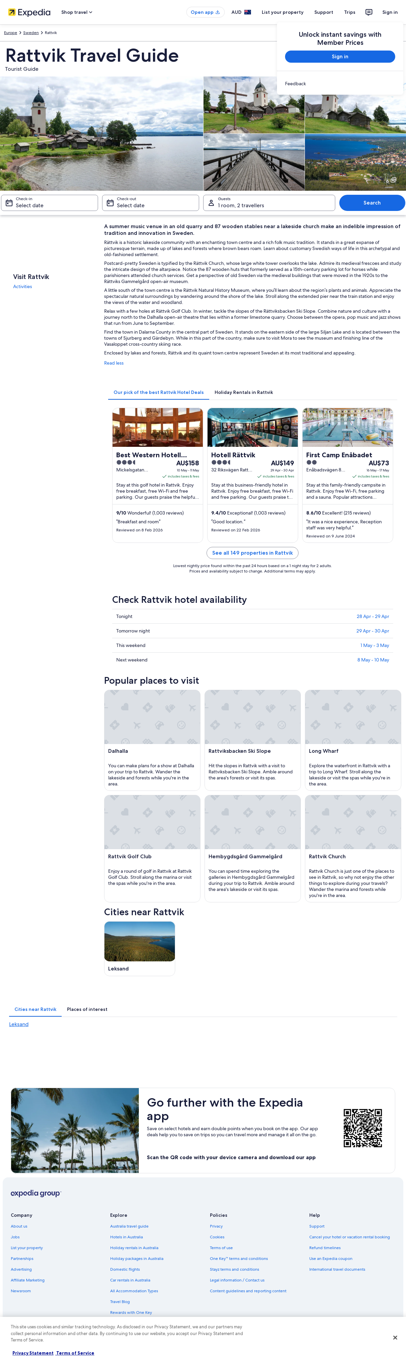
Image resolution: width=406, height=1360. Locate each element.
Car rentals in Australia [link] (130, 1280)
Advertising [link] (21, 1269)
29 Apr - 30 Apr (372, 631)
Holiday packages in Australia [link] (136, 1258)
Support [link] (316, 1226)
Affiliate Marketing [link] (27, 1280)
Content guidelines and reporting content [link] (248, 1291)
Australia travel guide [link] (129, 1226)
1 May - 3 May (375, 645)
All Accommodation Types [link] (134, 1291)
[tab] (158, 392)
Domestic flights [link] (125, 1269)
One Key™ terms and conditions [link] (239, 1258)
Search (372, 202)
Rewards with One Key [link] (131, 1312)
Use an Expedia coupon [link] (330, 1258)
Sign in (390, 12)
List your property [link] (27, 1247)
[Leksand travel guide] (140, 948)
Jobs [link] (15, 1237)
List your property (283, 12)
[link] (340, 83)
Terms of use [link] (221, 1247)
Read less (114, 363)
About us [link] (19, 1226)
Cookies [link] (217, 1237)
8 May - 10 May (373, 660)
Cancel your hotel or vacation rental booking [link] (349, 1237)
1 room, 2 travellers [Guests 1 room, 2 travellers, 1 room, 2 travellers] (241, 205)
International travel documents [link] (337, 1269)
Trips (349, 12)
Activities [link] (22, 286)
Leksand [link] (19, 1024)
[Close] (395, 1337)
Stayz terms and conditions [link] (234, 1269)
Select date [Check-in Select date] (29, 205)
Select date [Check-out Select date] (131, 205)
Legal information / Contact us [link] (237, 1280)
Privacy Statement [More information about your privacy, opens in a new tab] (33, 1353)
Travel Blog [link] (120, 1301)
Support (323, 12)
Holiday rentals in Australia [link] (134, 1247)
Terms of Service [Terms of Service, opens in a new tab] (74, 1353)
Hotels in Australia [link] (126, 1237)
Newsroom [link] (21, 1291)
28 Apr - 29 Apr (373, 616)
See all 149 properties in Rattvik (252, 553)
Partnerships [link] (22, 1258)
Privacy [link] (216, 1226)
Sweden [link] (31, 32)
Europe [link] (10, 32)
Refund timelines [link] (325, 1247)
